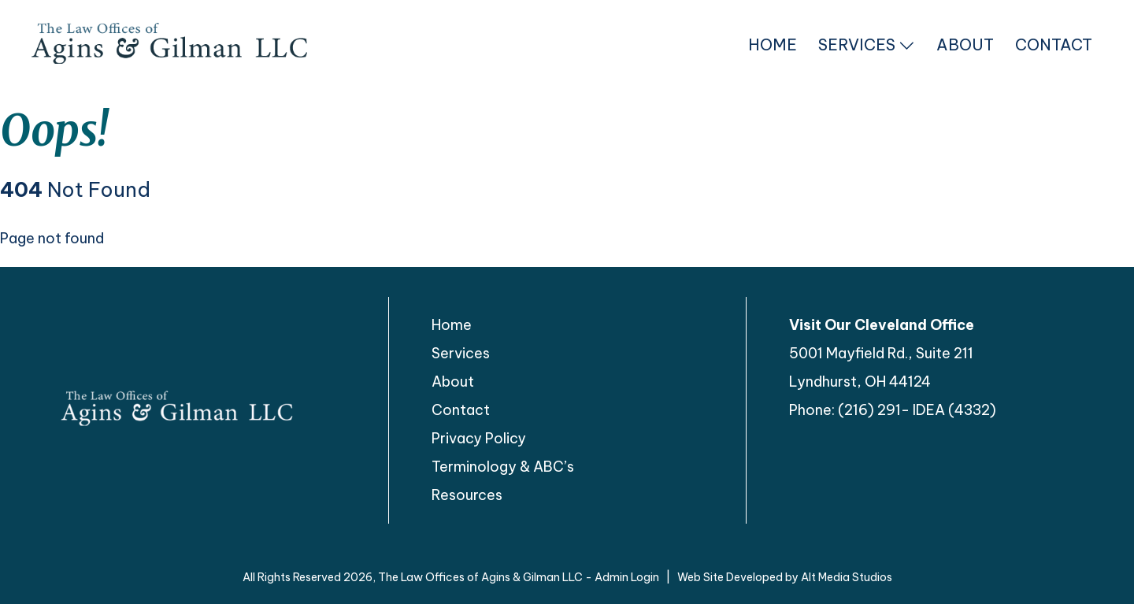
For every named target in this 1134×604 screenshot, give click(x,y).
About (965, 44)
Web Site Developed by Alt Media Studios (784, 577)
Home (772, 44)
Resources (467, 495)
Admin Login (627, 577)
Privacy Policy (479, 438)
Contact (1053, 44)
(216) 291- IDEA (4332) (917, 410)
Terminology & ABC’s (503, 467)
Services (866, 44)
